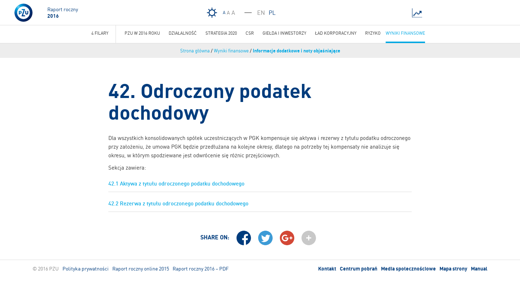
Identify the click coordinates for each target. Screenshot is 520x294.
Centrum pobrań (358, 268)
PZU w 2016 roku (142, 33)
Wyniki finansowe (231, 51)
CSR (250, 33)
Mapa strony (453, 268)
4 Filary (99, 33)
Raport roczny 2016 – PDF (201, 268)
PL (272, 12)
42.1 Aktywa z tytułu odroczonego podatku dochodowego (176, 183)
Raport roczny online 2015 (140, 268)
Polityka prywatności (85, 268)
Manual (479, 268)
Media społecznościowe (408, 268)
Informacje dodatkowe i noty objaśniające (296, 51)
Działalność (183, 33)
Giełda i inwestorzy (284, 33)
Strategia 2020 (221, 33)
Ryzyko (373, 33)
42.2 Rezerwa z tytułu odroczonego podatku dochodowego (178, 203)
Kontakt (327, 268)
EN (261, 12)
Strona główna (195, 51)
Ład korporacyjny (335, 33)
